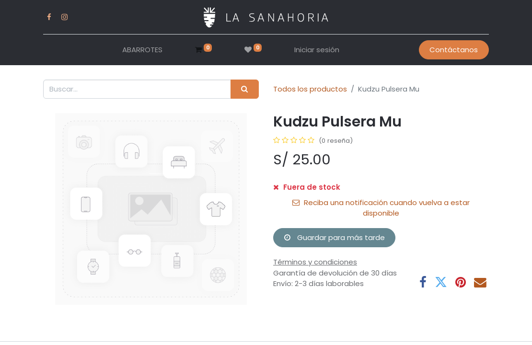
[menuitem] (142, 50)
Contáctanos (453, 50)
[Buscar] (245, 89)
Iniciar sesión (316, 50)
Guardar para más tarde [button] (334, 237)
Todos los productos (310, 89)
